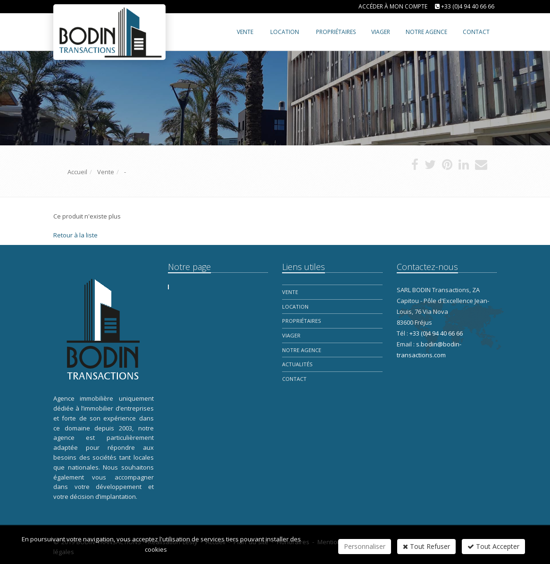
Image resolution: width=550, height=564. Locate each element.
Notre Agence (301, 350)
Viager (291, 335)
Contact (294, 378)
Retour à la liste (75, 235)
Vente (245, 32)
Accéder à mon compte (392, 6)
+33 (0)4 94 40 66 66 (467, 6)
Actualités (297, 364)
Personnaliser (364, 546)
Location (284, 32)
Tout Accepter (493, 546)
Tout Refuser (426, 546)
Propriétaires (301, 320)
